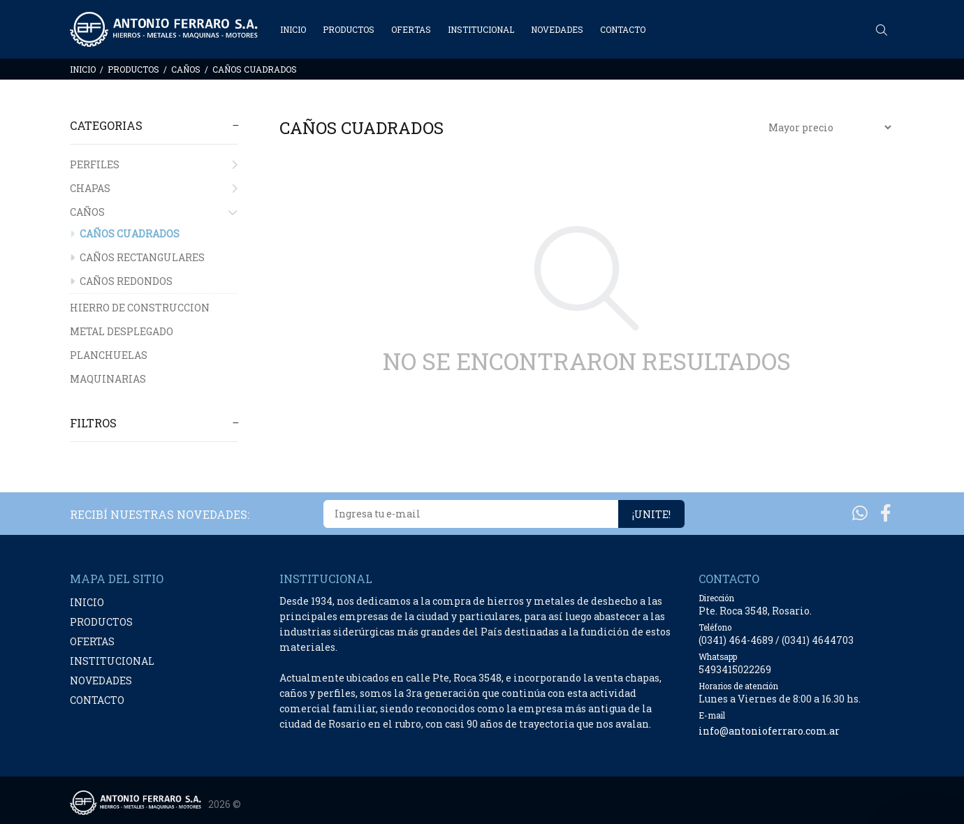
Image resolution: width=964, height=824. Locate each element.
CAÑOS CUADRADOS (254, 69)
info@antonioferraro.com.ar (769, 730)
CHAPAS (154, 188)
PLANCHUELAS (108, 355)
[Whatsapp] (859, 513)
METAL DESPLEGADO (121, 331)
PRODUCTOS (133, 69)
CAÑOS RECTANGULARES (137, 257)
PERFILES (154, 164)
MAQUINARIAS (108, 378)
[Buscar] (885, 30)
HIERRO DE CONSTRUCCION (140, 307)
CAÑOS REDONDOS (121, 281)
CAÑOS (185, 69)
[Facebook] (885, 513)
